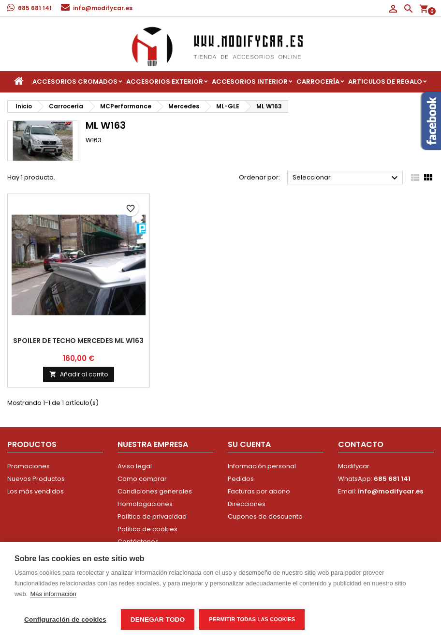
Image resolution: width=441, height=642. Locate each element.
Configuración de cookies (65, 619)
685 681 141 (35, 8)
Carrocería (317, 81)
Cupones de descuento (265, 516)
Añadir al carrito (78, 374)
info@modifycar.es (102, 8)
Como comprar (142, 478)
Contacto (360, 444)
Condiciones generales (155, 491)
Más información (53, 593)
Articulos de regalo (385, 81)
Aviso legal (135, 466)
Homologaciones (145, 503)
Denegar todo (158, 619)
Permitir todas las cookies (252, 619)
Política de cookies (147, 529)
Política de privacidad (152, 516)
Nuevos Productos (36, 478)
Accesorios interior (250, 81)
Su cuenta (249, 444)
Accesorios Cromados (75, 81)
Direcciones (246, 503)
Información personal (262, 466)
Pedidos (241, 478)
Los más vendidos (35, 491)
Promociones (28, 466)
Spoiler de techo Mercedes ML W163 (78, 340)
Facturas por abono (259, 491)
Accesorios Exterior (164, 81)
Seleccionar (346, 178)
